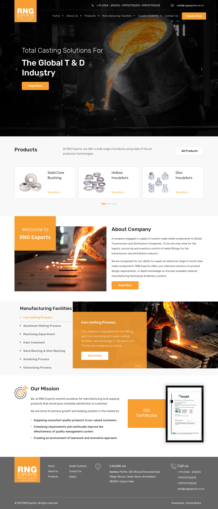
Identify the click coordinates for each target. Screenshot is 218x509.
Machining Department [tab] (39, 334)
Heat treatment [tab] (34, 342)
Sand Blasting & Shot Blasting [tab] (44, 351)
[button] (16, 68)
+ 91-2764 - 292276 (189, 472)
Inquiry (73, 476)
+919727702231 (186, 477)
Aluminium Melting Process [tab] (42, 325)
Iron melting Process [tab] (37, 317)
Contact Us (171, 15)
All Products (190, 151)
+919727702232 (150, 5)
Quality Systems (148, 15)
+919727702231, (131, 5)
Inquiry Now (194, 16)
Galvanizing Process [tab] (37, 367)
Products (90, 15)
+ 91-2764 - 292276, (106, 5)
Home (56, 15)
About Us (72, 15)
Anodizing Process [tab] (36, 359)
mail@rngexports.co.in (187, 5)
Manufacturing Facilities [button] (117, 15)
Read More (35, 85)
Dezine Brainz (193, 503)
